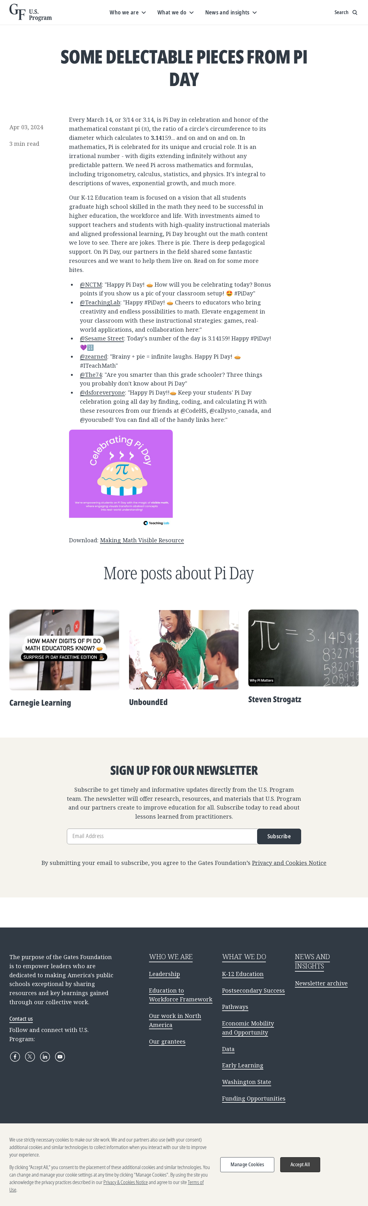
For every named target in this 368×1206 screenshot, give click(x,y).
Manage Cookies (247, 1166)
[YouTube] (60, 1056)
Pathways (235, 1006)
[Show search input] (347, 12)
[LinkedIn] (45, 1056)
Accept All (300, 1166)
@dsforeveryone (102, 392)
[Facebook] (15, 1056)
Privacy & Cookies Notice (125, 1184)
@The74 (91, 374)
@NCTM (91, 284)
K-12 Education (243, 974)
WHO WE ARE (171, 956)
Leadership (164, 974)
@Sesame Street (102, 338)
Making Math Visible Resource (142, 540)
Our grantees (167, 1041)
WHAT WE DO (244, 956)
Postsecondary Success (253, 990)
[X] (30, 1056)
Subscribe (279, 836)
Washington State (246, 1082)
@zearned (93, 356)
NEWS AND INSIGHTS (312, 961)
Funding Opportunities (254, 1098)
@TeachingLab (100, 302)
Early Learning (242, 1065)
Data (228, 1049)
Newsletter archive (321, 983)
